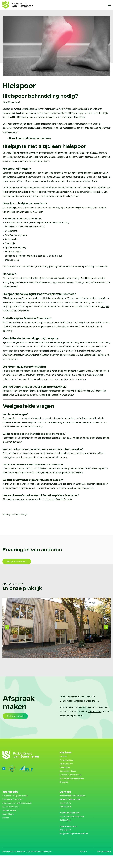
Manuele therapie (9, 812)
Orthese (5, 819)
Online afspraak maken (68, 828)
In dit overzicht (28, 457)
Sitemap (83, 853)
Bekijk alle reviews (17, 563)
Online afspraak (15, 717)
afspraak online (76, 717)
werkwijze (14, 484)
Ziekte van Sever (66, 765)
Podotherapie (9, 418)
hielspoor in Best (75, 371)
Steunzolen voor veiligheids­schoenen (17, 804)
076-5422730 (94, 713)
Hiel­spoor (63, 758)
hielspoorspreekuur (31, 138)
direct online (8, 395)
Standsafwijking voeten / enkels (72, 780)
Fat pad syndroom (67, 762)
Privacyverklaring (104, 853)
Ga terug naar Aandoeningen (15, 514)
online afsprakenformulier (60, 499)
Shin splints (64, 783)
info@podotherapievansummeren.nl (74, 835)
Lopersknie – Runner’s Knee (71, 776)
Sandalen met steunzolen (12, 801)
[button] (7, 629)
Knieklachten (65, 769)
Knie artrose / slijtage (68, 772)
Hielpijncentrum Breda (53, 298)
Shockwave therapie (12, 355)
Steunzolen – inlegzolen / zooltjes (15, 797)
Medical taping (8, 815)
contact (52, 391)
